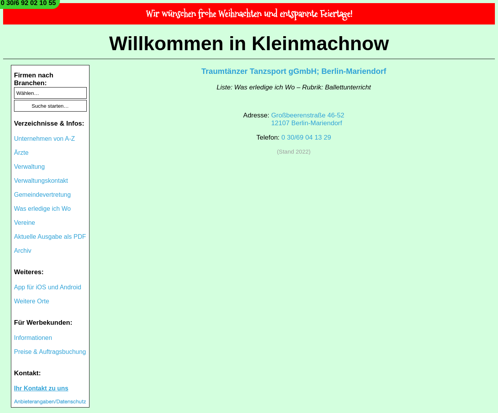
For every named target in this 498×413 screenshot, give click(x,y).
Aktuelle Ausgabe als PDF (50, 236)
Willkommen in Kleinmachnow (249, 43)
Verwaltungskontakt (41, 180)
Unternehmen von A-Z (44, 138)
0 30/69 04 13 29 (306, 137)
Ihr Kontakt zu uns (41, 388)
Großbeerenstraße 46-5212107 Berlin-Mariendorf (307, 119)
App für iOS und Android (47, 287)
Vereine (24, 222)
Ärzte (21, 152)
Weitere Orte (31, 301)
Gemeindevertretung (42, 194)
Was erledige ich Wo (42, 208)
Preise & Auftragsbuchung (50, 351)
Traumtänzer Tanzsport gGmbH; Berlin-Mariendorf (293, 71)
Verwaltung (29, 166)
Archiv (22, 250)
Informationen (33, 337)
